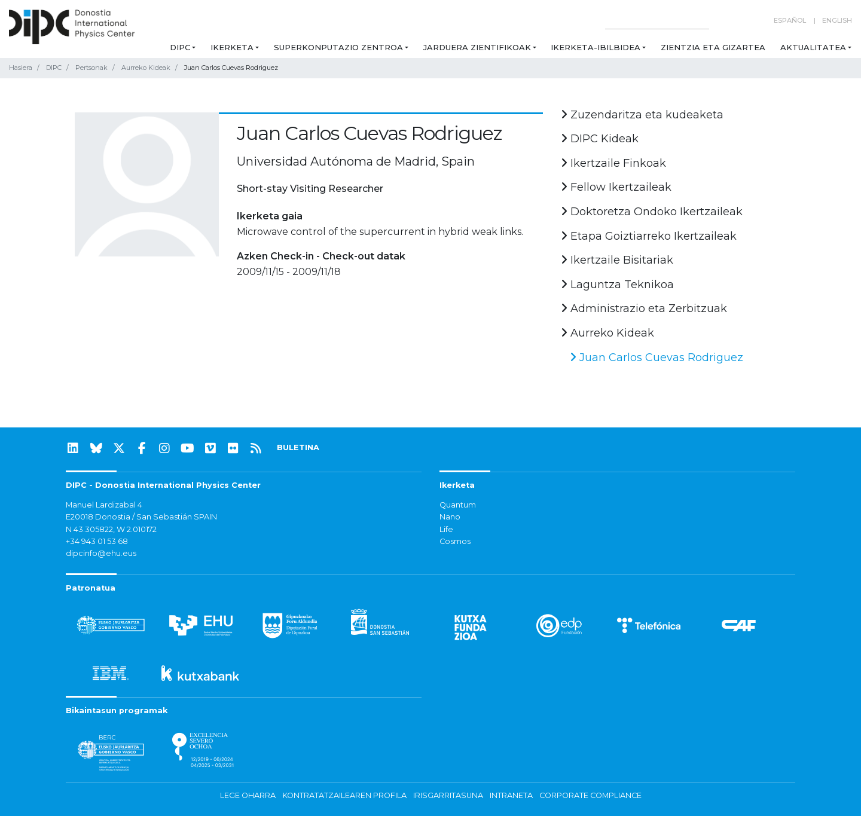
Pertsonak (91, 67)
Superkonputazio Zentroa (338, 47)
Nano (449, 516)
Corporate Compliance (590, 795)
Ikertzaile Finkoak (613, 163)
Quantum (457, 504)
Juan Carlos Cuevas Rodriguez (656, 357)
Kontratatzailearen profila (344, 795)
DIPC (180, 47)
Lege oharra (248, 795)
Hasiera (20, 67)
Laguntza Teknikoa (617, 284)
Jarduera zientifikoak (477, 47)
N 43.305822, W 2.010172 (111, 529)
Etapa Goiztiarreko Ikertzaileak (649, 236)
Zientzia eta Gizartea (713, 47)
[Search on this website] (657, 20)
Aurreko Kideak (145, 67)
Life (446, 529)
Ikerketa (232, 47)
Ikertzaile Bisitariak (617, 260)
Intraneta (511, 795)
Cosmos (455, 541)
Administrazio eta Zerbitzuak (644, 308)
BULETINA (298, 447)
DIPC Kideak (600, 138)
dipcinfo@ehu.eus (101, 553)
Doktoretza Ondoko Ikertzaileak (652, 211)
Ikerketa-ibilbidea (595, 47)
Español (790, 20)
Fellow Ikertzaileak (616, 187)
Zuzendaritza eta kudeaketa (642, 114)
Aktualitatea (813, 47)
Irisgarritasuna (448, 795)
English (837, 20)
